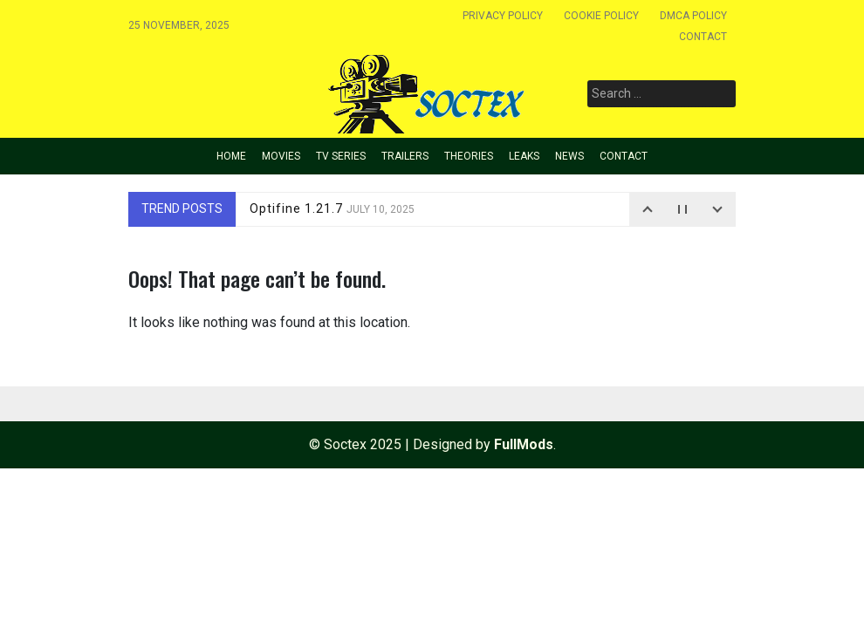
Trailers (405, 156)
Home (231, 156)
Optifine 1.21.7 (332, 208)
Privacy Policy (503, 16)
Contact (703, 37)
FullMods (523, 444)
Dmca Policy (693, 16)
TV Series (341, 156)
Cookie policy (601, 16)
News (569, 156)
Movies (281, 156)
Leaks (524, 156)
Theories (468, 156)
